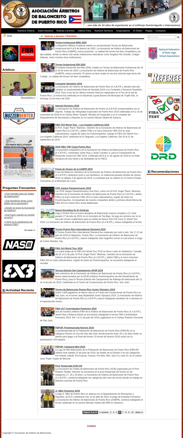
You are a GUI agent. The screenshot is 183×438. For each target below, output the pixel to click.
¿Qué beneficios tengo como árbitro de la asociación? (18, 202)
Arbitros (8, 70)
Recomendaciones (163, 171)
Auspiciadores (123, 30)
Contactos (161, 30)
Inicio (9, 35)
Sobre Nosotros (45, 30)
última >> (139, 412)
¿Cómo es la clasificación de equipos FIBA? (18, 223)
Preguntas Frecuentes (19, 188)
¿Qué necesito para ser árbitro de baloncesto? (19, 195)
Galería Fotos (84, 30)
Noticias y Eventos (65, 30)
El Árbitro (137, 30)
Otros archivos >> (28, 98)
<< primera (103, 412)
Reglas (148, 30)
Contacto (91, 425)
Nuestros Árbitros (26, 30)
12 (132, 412)
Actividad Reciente (18, 290)
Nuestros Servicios (103, 30)
